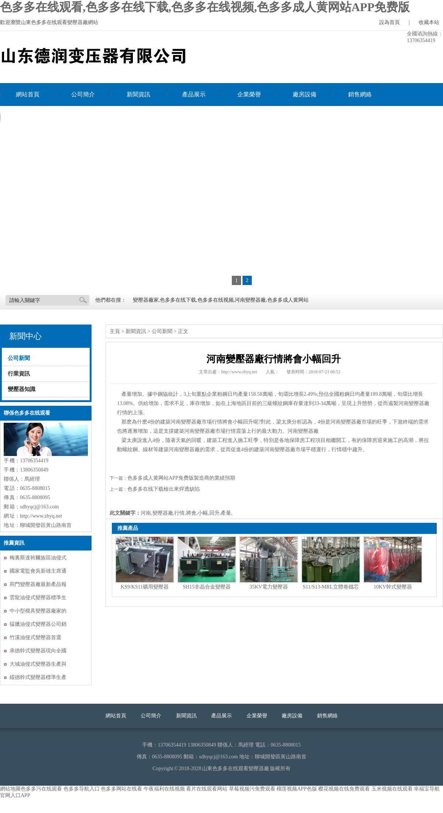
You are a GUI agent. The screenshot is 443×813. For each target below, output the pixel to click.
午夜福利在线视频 (164, 789)
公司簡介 (83, 94)
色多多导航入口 (81, 789)
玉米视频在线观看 (392, 789)
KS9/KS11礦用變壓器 (145, 587)
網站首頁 (28, 94)
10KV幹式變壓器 (393, 587)
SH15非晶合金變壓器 (207, 587)
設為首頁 (389, 22)
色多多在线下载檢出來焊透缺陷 (163, 489)
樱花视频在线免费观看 (344, 789)
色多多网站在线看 (121, 789)
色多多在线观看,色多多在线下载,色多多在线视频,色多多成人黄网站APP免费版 (205, 7)
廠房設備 (304, 94)
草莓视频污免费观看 (252, 789)
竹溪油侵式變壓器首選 (35, 637)
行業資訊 (19, 374)
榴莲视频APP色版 (297, 789)
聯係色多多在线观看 (42, 117)
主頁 (115, 331)
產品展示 (194, 94)
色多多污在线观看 (41, 789)
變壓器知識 (21, 389)
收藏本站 (429, 22)
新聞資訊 (138, 94)
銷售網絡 (360, 94)
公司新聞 (19, 358)
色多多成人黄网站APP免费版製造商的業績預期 (181, 478)
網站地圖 (10, 789)
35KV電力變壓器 (269, 587)
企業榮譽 (249, 94)
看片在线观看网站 (206, 789)
